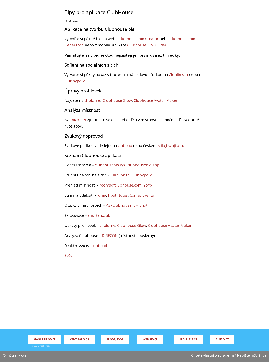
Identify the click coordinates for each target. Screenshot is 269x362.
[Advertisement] (134, 295)
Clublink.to (178, 74)
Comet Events (142, 195)
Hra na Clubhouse (203, 5)
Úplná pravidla (231, 5)
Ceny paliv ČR (79, 339)
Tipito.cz (222, 339)
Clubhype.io (74, 80)
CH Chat (140, 205)
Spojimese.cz (188, 339)
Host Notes (118, 195)
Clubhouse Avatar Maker (155, 100)
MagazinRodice (45, 339)
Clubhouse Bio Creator (139, 38)
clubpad (125, 145)
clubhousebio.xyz (110, 164)
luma (101, 195)
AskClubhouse (119, 205)
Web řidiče (150, 339)
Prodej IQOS (114, 339)
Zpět (68, 255)
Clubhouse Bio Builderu (148, 45)
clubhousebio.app (143, 164)
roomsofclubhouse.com (120, 185)
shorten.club (99, 215)
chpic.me (92, 100)
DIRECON (78, 119)
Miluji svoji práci (171, 145)
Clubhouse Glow (117, 100)
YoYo (147, 185)
